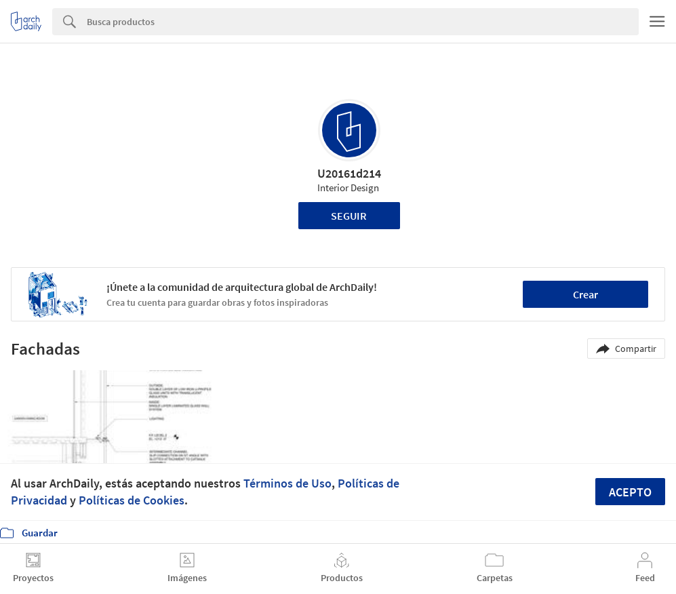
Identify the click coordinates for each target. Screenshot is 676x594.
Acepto (630, 492)
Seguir (349, 215)
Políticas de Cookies (131, 500)
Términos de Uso (287, 483)
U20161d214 (349, 173)
